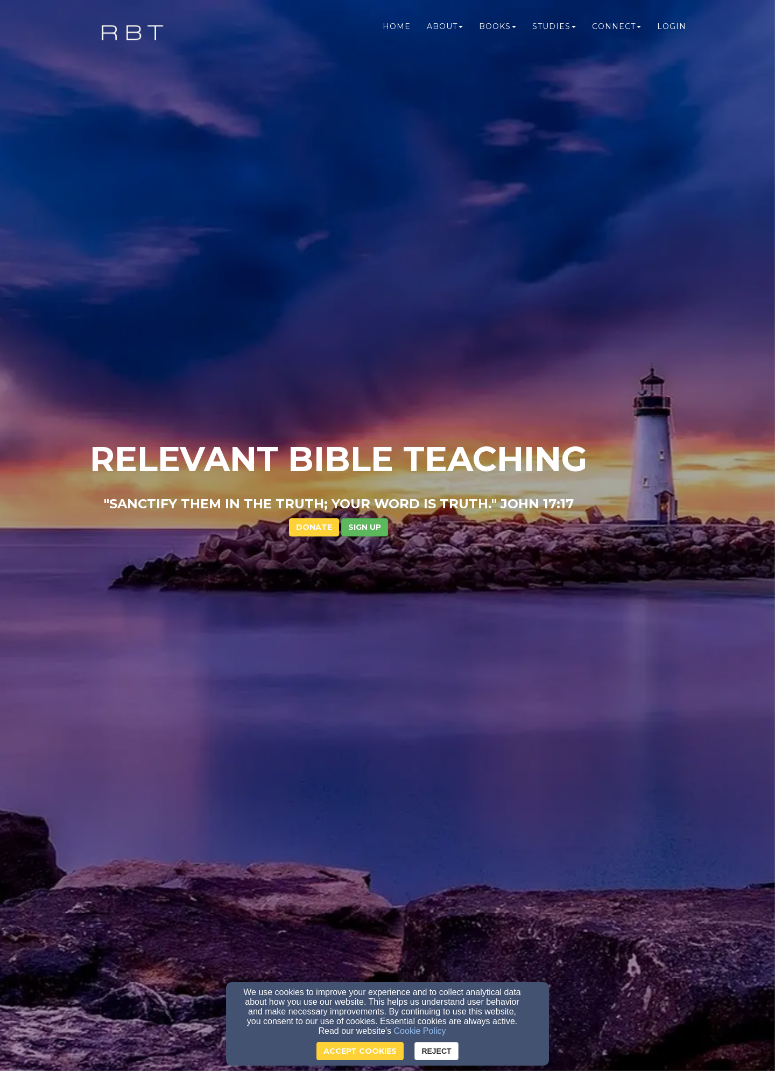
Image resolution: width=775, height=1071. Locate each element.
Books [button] (497, 31)
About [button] (445, 31)
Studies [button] (554, 31)
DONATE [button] (363, 238)
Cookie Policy (420, 1030)
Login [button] (671, 31)
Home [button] (397, 31)
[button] (413, 238)
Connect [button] (616, 31)
